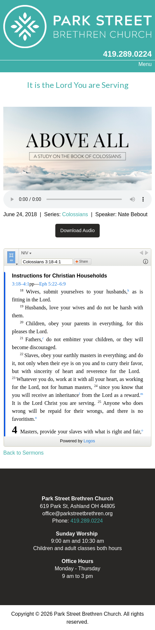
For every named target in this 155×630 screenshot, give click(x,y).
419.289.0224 (127, 53)
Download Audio (77, 230)
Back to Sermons (23, 453)
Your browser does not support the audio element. (77, 199)
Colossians (75, 214)
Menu (142, 64)
